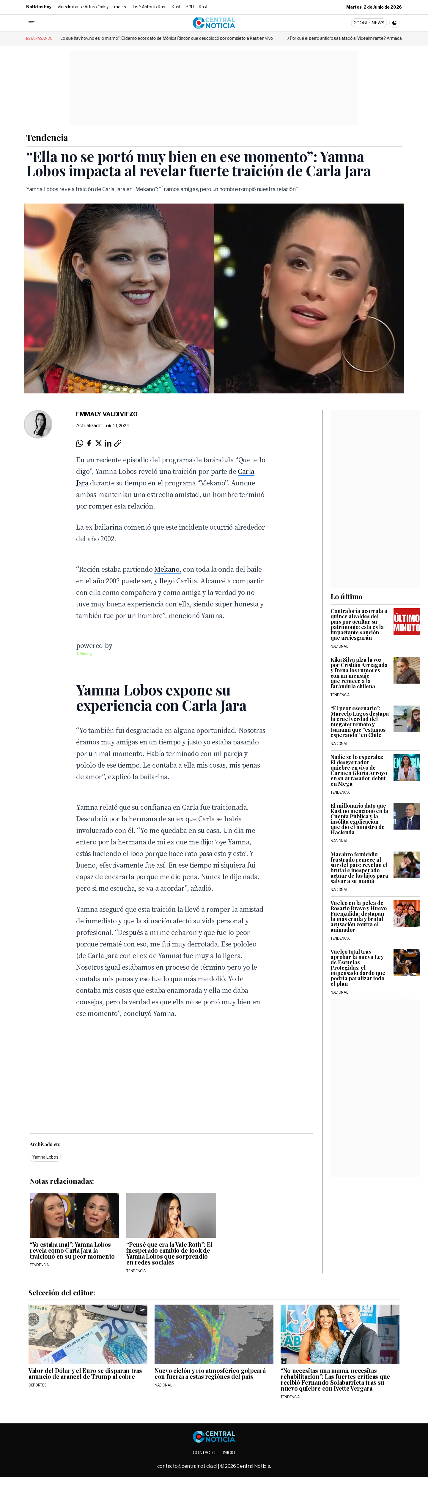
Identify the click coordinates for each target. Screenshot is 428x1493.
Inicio (229, 1452)
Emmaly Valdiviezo (107, 414)
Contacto (204, 1452)
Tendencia (47, 137)
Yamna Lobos (45, 1157)
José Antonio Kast (149, 6)
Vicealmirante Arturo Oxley (82, 6)
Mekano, (167, 569)
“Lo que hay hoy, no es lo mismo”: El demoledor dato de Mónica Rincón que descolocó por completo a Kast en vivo (234, 38)
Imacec (120, 6)
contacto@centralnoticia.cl (187, 1466)
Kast (176, 6)
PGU (189, 6)
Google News (369, 22)
